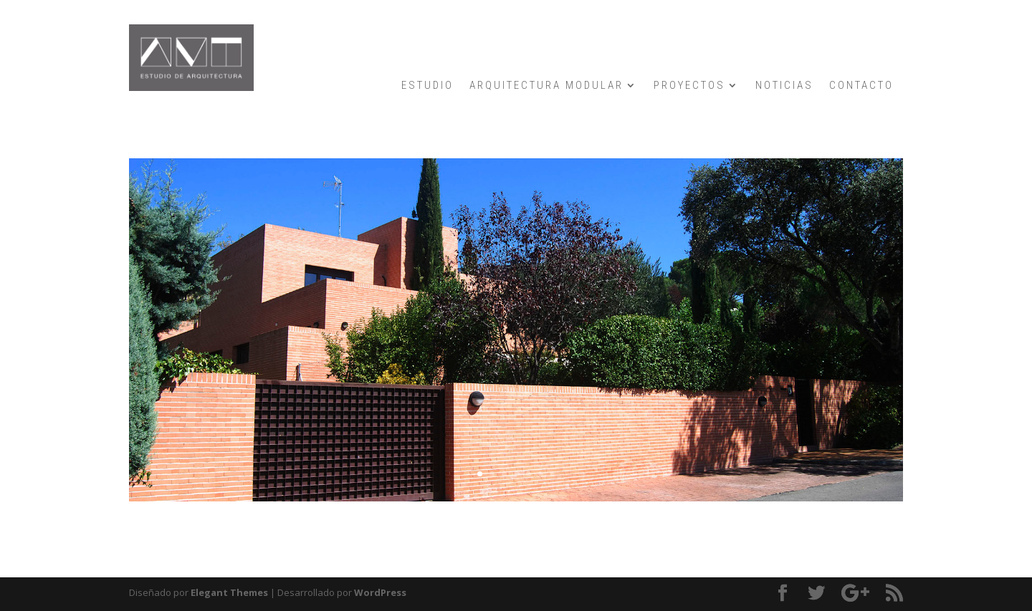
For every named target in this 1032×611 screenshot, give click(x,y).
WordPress (380, 592)
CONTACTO (861, 86)
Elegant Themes (229, 592)
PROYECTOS (689, 86)
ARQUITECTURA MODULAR (546, 86)
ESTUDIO (427, 86)
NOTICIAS (784, 86)
